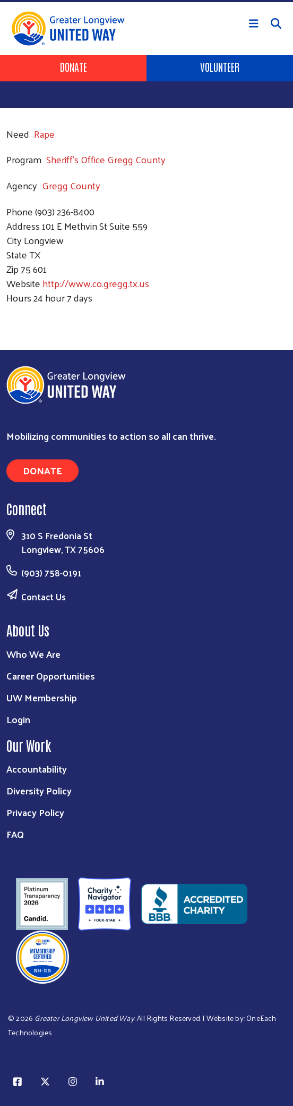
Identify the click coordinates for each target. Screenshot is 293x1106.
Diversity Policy (39, 790)
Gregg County (71, 185)
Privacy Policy (35, 812)
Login (18, 719)
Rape (44, 134)
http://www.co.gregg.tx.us (95, 283)
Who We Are (33, 654)
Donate (73, 66)
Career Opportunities (50, 675)
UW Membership (41, 697)
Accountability (36, 768)
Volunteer (219, 66)
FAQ (15, 834)
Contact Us (43, 597)
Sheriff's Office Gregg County (106, 159)
